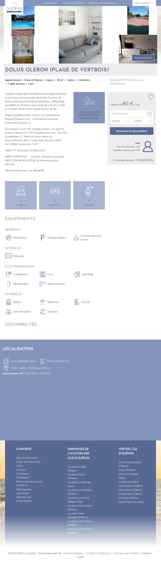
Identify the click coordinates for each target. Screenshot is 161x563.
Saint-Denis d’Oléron (130, 489)
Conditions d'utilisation (98, 553)
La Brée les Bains (128, 481)
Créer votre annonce (28, 461)
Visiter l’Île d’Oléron (73, 3)
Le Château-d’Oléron (131, 485)
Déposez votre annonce (103, 3)
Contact (21, 469)
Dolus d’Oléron (127, 470)
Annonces (49, 3)
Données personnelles (126, 553)
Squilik (80, 557)
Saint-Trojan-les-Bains (131, 502)
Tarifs (19, 465)
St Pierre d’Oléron (129, 497)
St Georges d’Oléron (130, 493)
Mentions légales (73, 553)
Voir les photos (143, 57)
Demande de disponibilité (131, 131)
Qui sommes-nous (26, 457)
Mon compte (142, 3)
